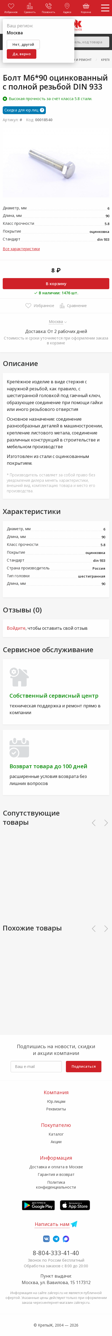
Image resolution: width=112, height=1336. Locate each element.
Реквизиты (56, 1108)
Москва (56, 321)
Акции (56, 1141)
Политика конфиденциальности (56, 1185)
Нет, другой (23, 44)
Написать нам (52, 1224)
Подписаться (84, 1066)
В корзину (56, 283)
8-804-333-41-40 (56, 1253)
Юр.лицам (56, 1101)
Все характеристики (21, 248)
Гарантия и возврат (56, 1174)
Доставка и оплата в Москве (56, 1166)
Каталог (56, 1134)
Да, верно (21, 53)
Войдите (16, 628)
